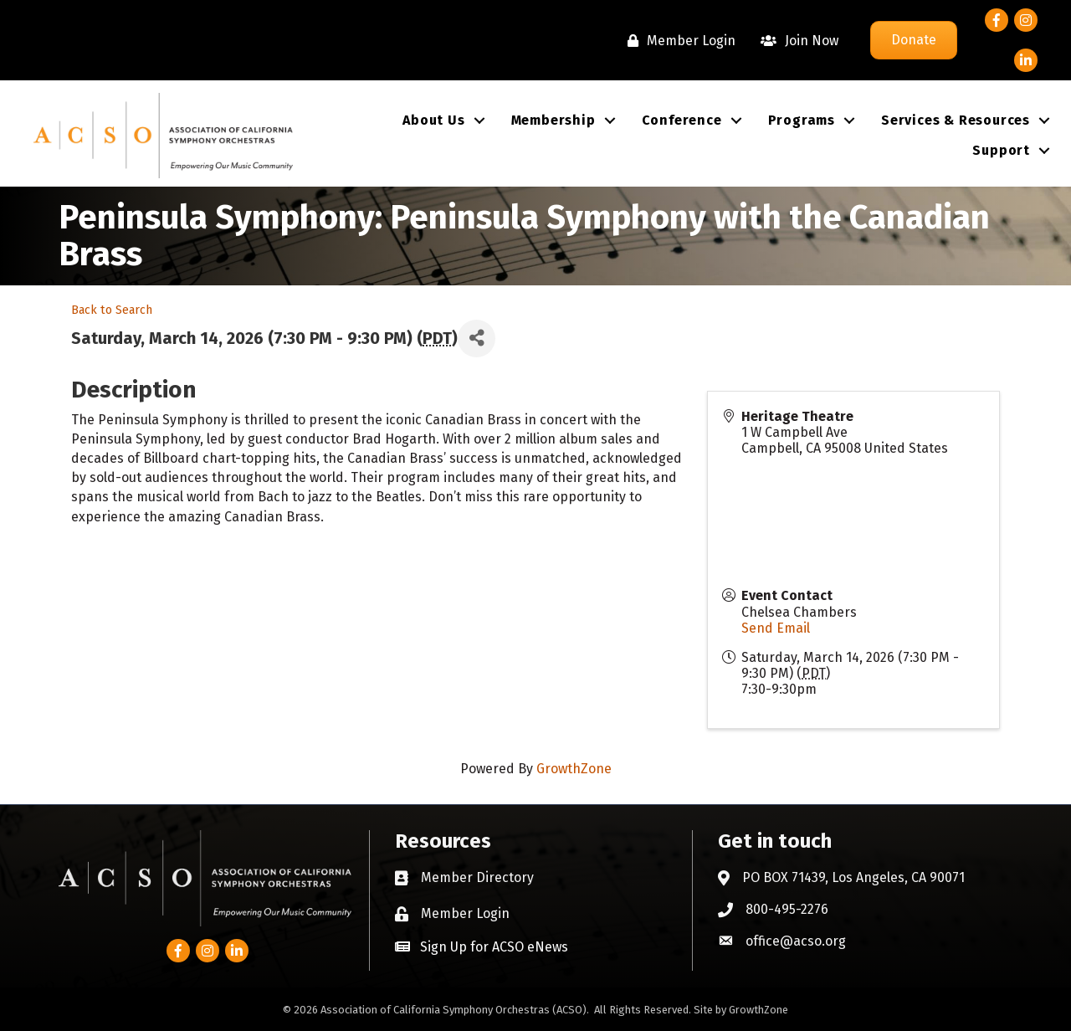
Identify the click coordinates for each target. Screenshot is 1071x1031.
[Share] (476, 338)
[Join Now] (795, 40)
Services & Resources (955, 120)
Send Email (775, 628)
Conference (682, 120)
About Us (433, 120)
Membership (553, 120)
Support (1001, 150)
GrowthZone (574, 769)
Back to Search (111, 310)
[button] (481, 946)
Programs (801, 120)
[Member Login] (677, 40)
